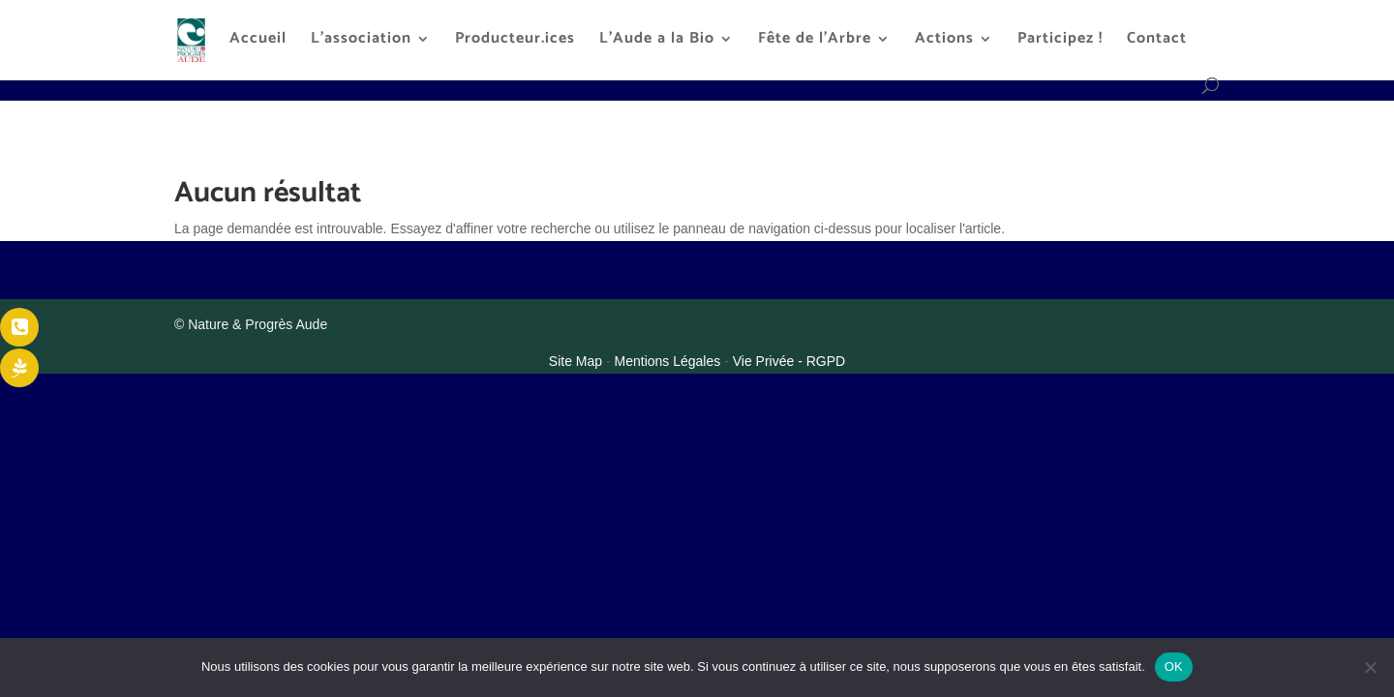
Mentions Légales (670, 361)
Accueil (258, 41)
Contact (1157, 41)
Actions (944, 41)
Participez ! (1060, 41)
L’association (361, 41)
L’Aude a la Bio (656, 41)
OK (1174, 666)
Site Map (577, 361)
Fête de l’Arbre (814, 41)
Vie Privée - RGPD (789, 361)
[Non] (1369, 667)
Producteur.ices (515, 41)
